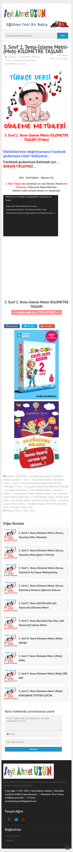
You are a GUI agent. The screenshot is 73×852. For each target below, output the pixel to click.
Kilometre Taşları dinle (22, 507)
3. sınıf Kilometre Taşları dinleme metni (30, 493)
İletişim (10, 840)
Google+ (49, 326)
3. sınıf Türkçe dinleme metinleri (24, 500)
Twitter (30, 326)
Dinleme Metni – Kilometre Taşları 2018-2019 (33, 504)
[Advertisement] (36, 264)
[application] (30, 215)
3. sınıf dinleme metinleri (15, 490)
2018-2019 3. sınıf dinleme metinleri (33, 476)
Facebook (13, 326)
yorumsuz (64, 55)
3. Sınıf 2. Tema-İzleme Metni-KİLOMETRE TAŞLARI (36, 304)
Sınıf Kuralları (13, 836)
